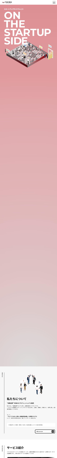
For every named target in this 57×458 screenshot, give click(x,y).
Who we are (45, 431)
